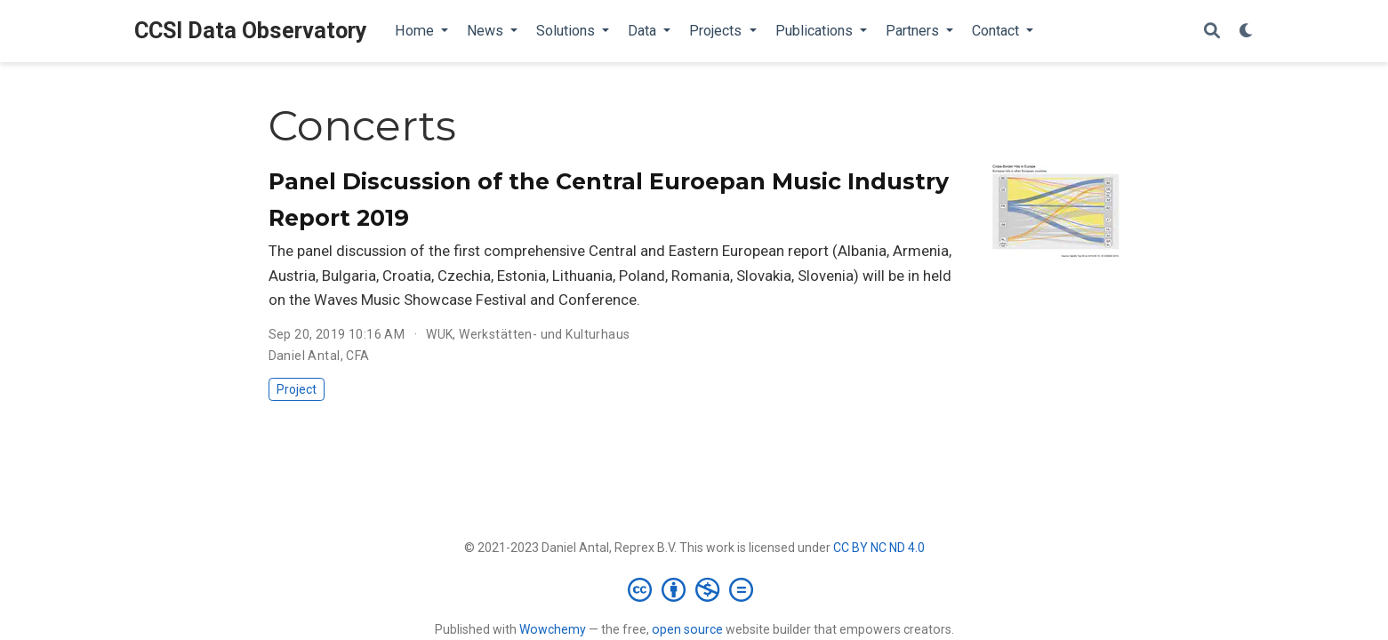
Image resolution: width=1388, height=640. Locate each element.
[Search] (1212, 31)
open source (687, 629)
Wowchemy (552, 629)
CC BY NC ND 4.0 (879, 547)
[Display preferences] (1247, 31)
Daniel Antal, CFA (319, 355)
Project (297, 389)
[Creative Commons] (694, 589)
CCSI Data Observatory (250, 31)
